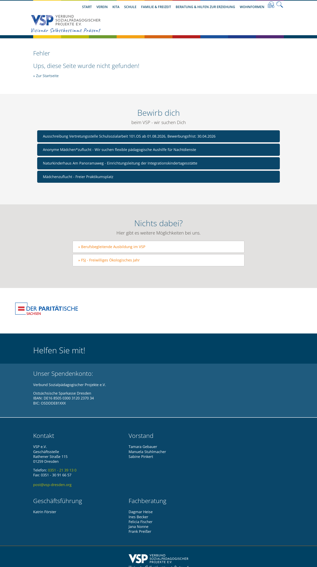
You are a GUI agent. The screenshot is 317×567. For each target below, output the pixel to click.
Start (87, 7)
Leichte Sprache (271, 4)
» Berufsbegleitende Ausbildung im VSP (111, 246)
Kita (115, 7)
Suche (280, 4)
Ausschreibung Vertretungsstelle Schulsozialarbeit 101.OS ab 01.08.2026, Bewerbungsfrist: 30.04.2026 (129, 136)
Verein (102, 7)
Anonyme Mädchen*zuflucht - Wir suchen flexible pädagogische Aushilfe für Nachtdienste (119, 149)
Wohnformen (252, 7)
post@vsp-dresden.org (52, 484)
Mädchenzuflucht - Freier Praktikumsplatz (78, 176)
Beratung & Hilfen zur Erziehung (205, 7)
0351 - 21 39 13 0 (62, 470)
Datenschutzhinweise (170, 533)
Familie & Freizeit (156, 7)
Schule (130, 7)
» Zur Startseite (46, 75)
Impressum (138, 533)
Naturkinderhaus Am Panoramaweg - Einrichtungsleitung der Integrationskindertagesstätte (120, 163)
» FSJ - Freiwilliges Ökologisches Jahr (109, 260)
